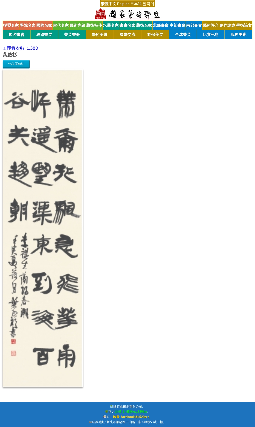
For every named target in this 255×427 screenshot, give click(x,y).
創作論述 (227, 25)
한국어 (148, 3)
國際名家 (44, 25)
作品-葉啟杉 (16, 63)
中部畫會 (177, 25)
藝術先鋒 (78, 25)
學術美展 (100, 34)
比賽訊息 (211, 34)
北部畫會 (161, 25)
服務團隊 (238, 34)
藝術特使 (94, 25)
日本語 (136, 3)
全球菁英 (183, 34)
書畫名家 (127, 25)
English (123, 3)
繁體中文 (108, 3)
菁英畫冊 (72, 34)
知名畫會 (16, 34)
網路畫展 (44, 34)
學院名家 (28, 25)
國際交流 (127, 34)
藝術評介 (211, 25)
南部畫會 (194, 25)
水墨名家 (111, 25)
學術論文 (244, 25)
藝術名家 (144, 25)
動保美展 (155, 34)
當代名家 (61, 25)
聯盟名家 (11, 25)
